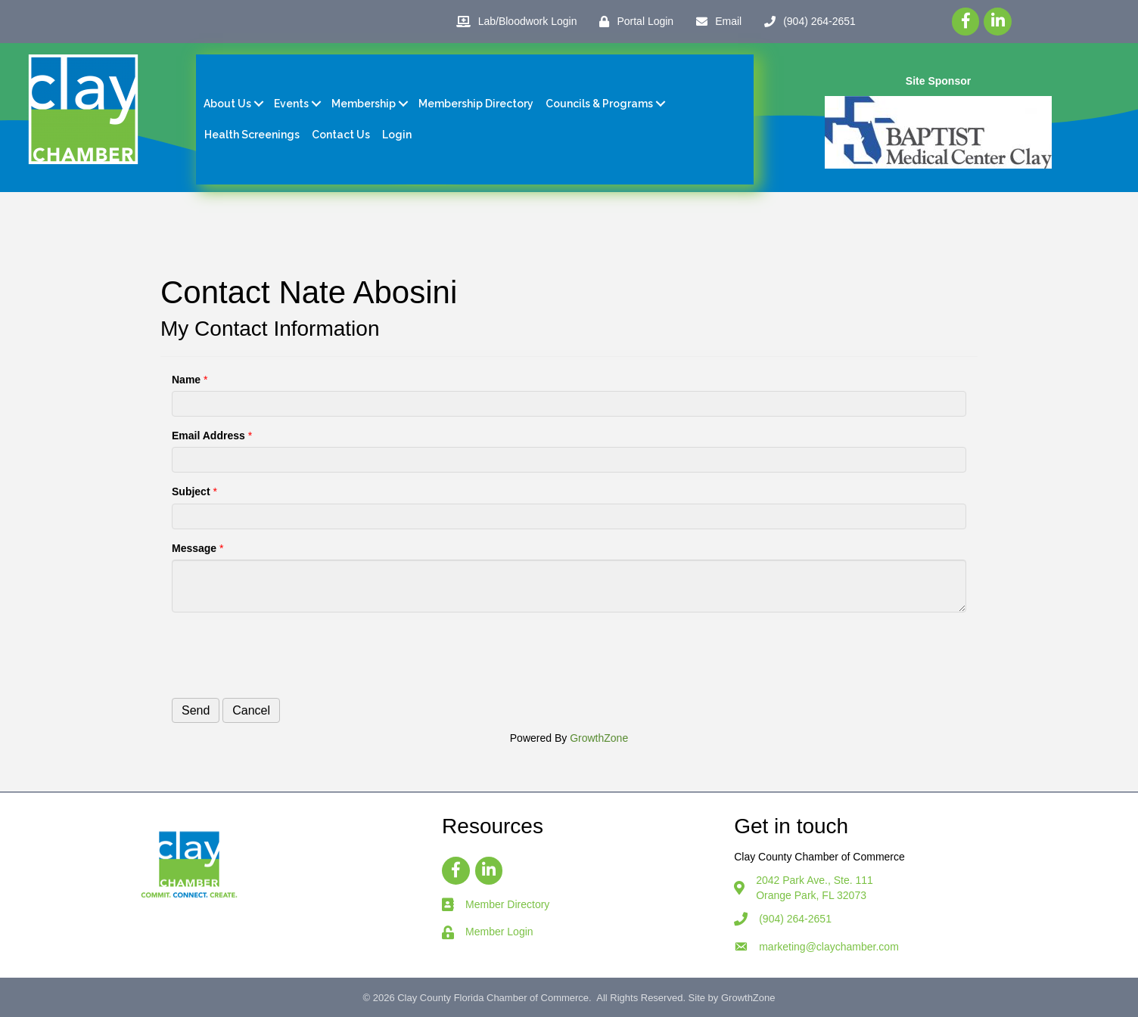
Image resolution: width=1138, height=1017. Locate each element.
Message (194, 548)
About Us (227, 104)
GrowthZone (599, 738)
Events (291, 104)
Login (397, 135)
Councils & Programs (599, 104)
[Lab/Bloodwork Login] (513, 21)
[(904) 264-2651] (806, 21)
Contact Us (341, 135)
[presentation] (287, 653)
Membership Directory (475, 104)
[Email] (715, 21)
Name (186, 380)
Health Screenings (252, 135)
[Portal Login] (632, 21)
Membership (363, 104)
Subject (191, 491)
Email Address (208, 435)
